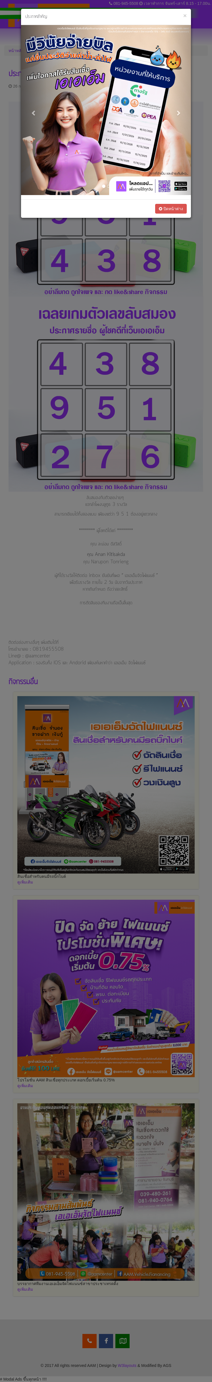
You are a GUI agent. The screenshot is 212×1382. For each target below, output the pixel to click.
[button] (34, 110)
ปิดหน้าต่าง (171, 208)
